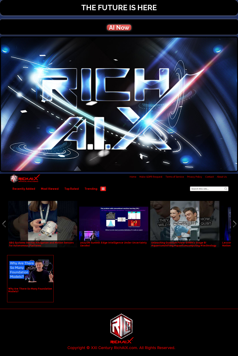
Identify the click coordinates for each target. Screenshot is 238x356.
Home (133, 176)
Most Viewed (50, 188)
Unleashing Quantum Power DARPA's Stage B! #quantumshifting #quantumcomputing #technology (183, 244)
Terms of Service (174, 176)
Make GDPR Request (150, 176)
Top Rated (71, 188)
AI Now (119, 27)
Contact (209, 176)
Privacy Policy (194, 176)
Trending (91, 188)
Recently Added (23, 188)
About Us (222, 176)
